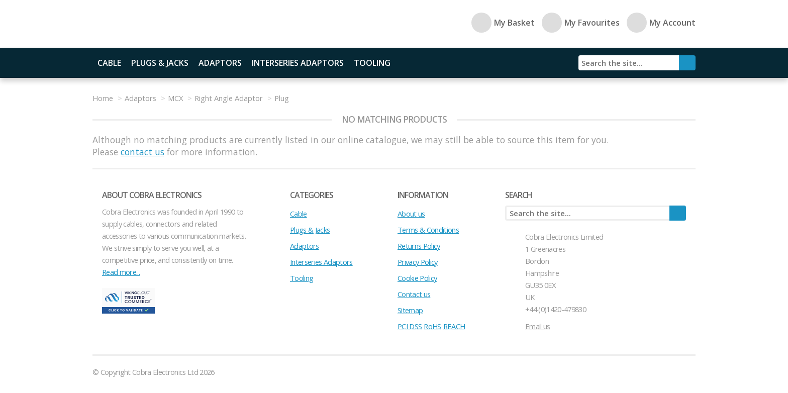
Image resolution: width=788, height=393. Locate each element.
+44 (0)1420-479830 (555, 309)
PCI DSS (410, 326)
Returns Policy (419, 246)
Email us (537, 326)
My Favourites (581, 23)
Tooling (372, 62)
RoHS (432, 326)
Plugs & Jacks (159, 62)
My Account (661, 23)
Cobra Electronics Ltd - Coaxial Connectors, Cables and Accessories (162, 24)
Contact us (414, 294)
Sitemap (410, 310)
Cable (109, 62)
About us (411, 214)
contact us (142, 152)
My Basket (503, 23)
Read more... (121, 272)
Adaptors (220, 62)
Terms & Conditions (428, 230)
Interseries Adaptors (298, 62)
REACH (454, 326)
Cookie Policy (417, 278)
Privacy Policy (418, 262)
